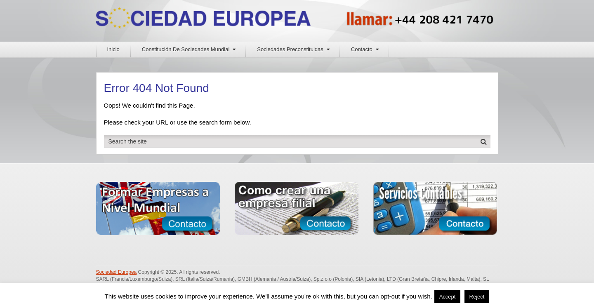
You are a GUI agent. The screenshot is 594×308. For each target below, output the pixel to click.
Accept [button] (447, 297)
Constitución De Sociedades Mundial (185, 49)
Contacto (361, 49)
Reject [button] (477, 297)
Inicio (113, 49)
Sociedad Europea (116, 272)
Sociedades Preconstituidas (290, 49)
